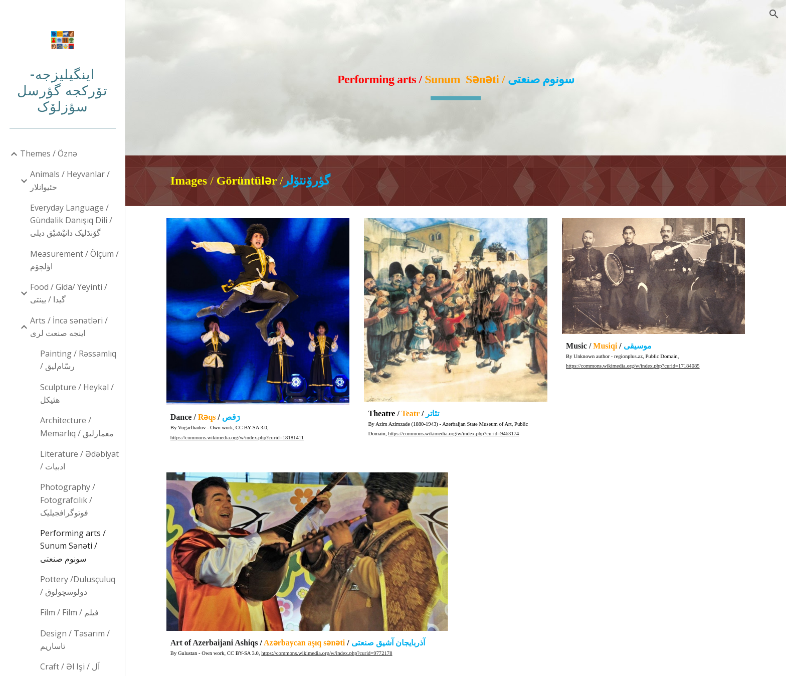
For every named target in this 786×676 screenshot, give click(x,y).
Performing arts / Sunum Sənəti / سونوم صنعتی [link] (73, 546)
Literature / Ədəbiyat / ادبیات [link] (79, 460)
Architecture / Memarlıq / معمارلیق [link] (77, 426)
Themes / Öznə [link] (48, 153)
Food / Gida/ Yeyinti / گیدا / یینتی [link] (68, 293)
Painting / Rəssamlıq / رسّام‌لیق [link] (78, 360)
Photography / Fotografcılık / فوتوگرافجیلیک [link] (67, 499)
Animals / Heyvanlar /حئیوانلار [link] (70, 180)
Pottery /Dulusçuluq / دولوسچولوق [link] (77, 585)
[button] (774, 14)
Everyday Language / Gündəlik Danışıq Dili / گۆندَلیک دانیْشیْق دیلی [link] (71, 220)
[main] (455, 77)
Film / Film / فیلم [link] (69, 612)
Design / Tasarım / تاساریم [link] (75, 639)
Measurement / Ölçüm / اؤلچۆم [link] (74, 260)
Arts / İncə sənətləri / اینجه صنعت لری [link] (69, 327)
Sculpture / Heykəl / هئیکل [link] (77, 393)
